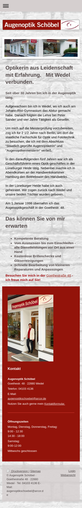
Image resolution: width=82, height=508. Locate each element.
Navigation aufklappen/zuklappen (41, 5)
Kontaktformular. (54, 403)
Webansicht (68, 475)
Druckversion (18, 471)
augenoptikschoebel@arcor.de (27, 398)
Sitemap (35, 471)
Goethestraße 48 (58, 275)
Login (71, 471)
